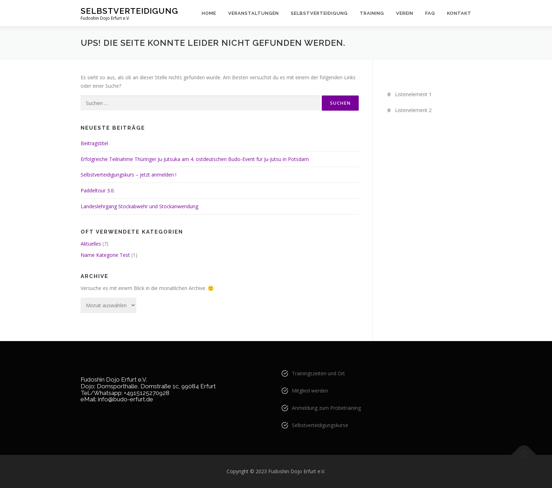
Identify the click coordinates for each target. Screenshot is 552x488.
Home (209, 13)
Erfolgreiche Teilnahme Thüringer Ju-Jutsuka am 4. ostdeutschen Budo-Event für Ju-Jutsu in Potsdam (195, 159)
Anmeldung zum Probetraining (326, 407)
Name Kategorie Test (105, 255)
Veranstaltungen (253, 13)
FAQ (430, 13)
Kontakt (459, 13)
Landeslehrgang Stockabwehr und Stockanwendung (139, 206)
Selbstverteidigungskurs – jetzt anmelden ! (128, 174)
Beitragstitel (94, 143)
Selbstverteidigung (129, 11)
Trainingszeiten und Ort (318, 373)
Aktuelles (91, 243)
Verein (404, 13)
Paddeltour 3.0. (98, 190)
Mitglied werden (310, 390)
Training (372, 13)
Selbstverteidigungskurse (320, 425)
